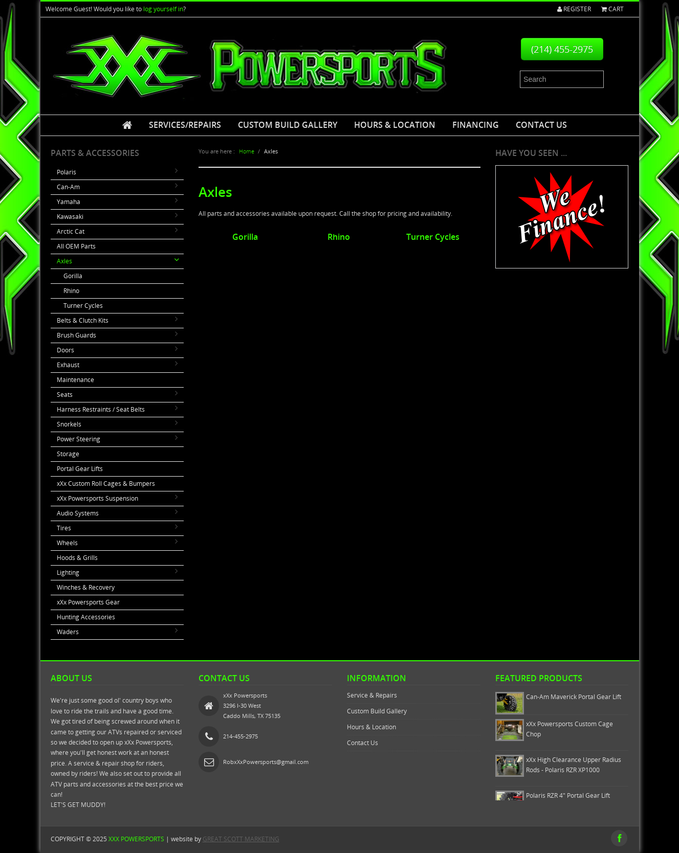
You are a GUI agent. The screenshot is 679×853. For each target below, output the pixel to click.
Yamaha (68, 201)
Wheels (67, 542)
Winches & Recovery (86, 587)
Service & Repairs (372, 695)
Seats (65, 394)
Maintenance (75, 379)
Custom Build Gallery (287, 124)
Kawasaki (70, 216)
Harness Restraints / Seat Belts (101, 409)
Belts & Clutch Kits (82, 320)
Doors (65, 350)
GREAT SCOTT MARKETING (241, 839)
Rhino (71, 290)
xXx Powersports (136, 839)
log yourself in (163, 9)
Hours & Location (394, 124)
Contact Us (541, 124)
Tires (64, 528)
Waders (68, 631)
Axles (64, 261)
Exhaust (68, 365)
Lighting (68, 572)
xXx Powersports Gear (88, 602)
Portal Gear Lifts (80, 468)
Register (574, 9)
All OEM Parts (76, 246)
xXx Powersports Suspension (97, 498)
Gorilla (72, 276)
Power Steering (78, 439)
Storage (68, 454)
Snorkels (69, 424)
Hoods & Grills (77, 557)
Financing (475, 124)
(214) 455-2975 (562, 49)
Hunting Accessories (86, 617)
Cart (612, 9)
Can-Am (68, 187)
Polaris (66, 172)
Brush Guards (76, 335)
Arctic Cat (70, 231)
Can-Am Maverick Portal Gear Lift (573, 696)
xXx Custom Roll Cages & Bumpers (106, 483)
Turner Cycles (83, 305)
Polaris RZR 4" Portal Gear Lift (568, 795)
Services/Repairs (185, 124)
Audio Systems (78, 513)
